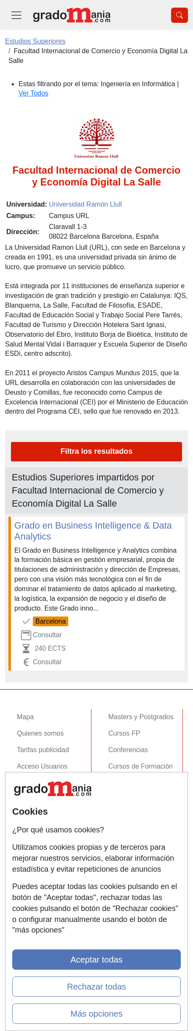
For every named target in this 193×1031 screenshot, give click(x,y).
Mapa (25, 716)
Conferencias (128, 749)
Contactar (31, 808)
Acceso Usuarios (42, 766)
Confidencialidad (42, 825)
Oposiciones (126, 782)
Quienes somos (40, 733)
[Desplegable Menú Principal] (16, 15)
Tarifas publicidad (43, 749)
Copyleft (29, 858)
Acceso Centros (40, 782)
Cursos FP (124, 733)
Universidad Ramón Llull (85, 204)
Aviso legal (33, 841)
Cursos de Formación (140, 766)
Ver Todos (33, 93)
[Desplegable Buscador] (179, 15)
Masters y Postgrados (141, 716)
